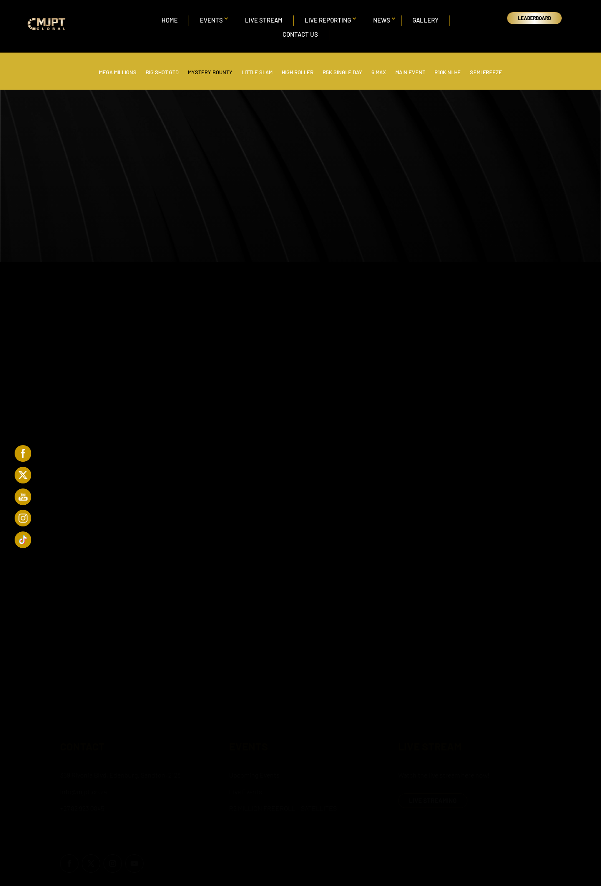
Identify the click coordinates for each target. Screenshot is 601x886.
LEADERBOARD (534, 18)
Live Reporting (328, 20)
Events (211, 20)
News (381, 20)
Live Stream (264, 20)
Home (170, 20)
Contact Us (300, 34)
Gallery (425, 20)
